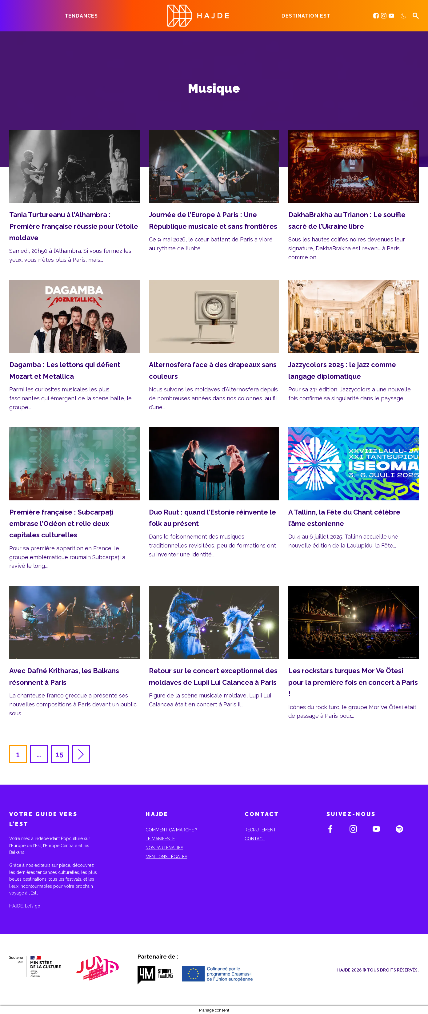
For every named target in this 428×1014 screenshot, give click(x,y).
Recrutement (260, 829)
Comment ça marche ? (171, 829)
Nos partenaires (164, 847)
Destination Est (306, 16)
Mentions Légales (166, 856)
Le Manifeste (160, 838)
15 (60, 754)
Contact (255, 838)
